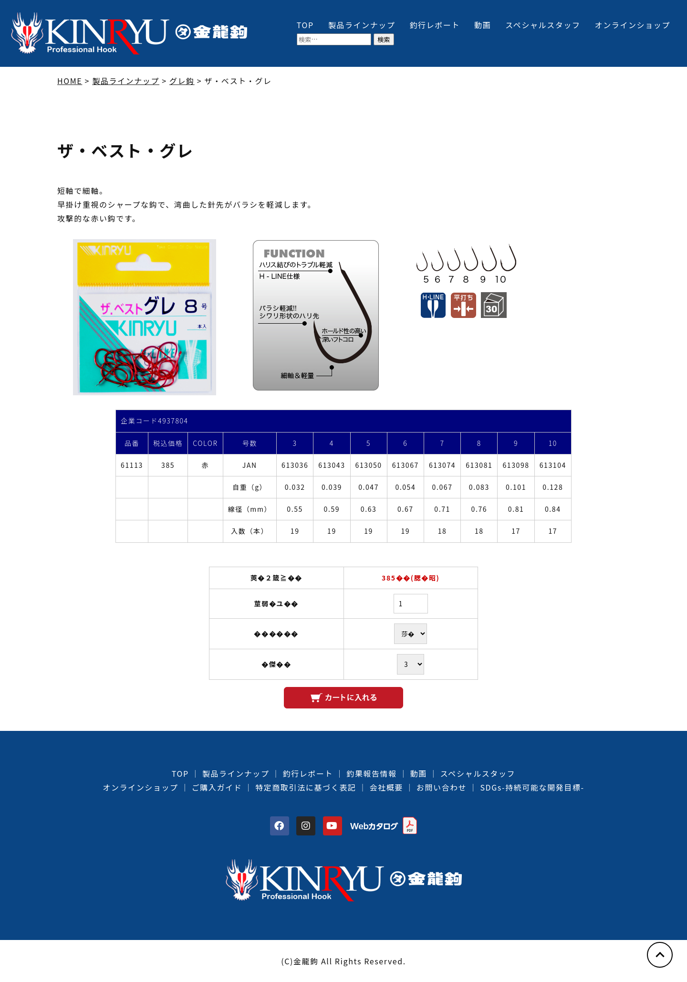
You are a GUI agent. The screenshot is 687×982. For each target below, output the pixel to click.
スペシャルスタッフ (542, 25)
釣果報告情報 (371, 773)
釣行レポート (435, 25)
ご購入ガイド (217, 787)
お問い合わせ (441, 787)
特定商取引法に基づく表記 (305, 787)
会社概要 (386, 787)
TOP (305, 25)
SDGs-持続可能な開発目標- (532, 787)
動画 (482, 25)
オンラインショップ (632, 25)
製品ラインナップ (362, 25)
